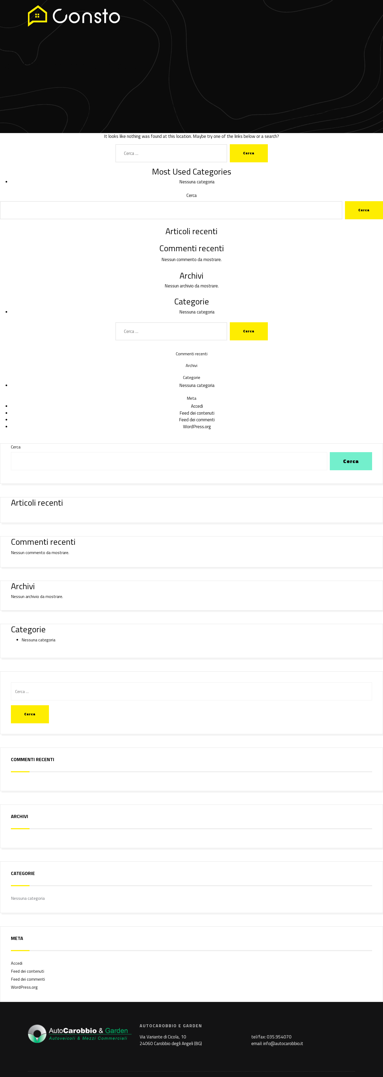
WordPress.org (197, 426)
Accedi (197, 406)
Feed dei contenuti (197, 413)
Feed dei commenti (197, 419)
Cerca (191, 195)
